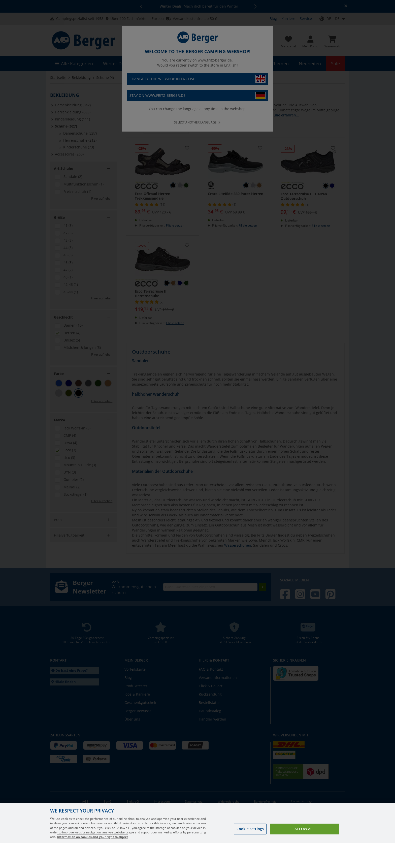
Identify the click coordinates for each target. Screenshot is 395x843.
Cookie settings (250, 835)
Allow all (304, 835)
